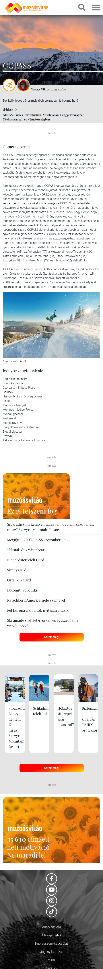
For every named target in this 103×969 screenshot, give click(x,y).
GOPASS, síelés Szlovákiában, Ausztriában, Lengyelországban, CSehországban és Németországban (44, 117)
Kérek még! (51, 637)
